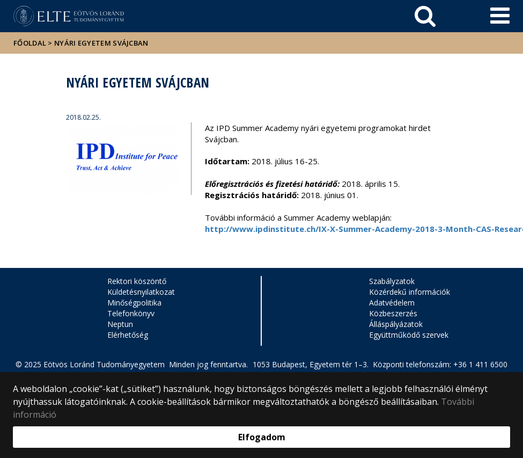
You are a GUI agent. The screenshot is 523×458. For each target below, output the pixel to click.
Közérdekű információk (409, 292)
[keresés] (425, 16)
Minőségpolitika (134, 302)
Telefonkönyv (130, 313)
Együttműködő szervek (408, 335)
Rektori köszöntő (136, 281)
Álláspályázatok (396, 324)
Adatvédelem (392, 302)
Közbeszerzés (393, 313)
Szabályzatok (392, 281)
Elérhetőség (127, 335)
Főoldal (30, 43)
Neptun (120, 324)
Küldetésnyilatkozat (141, 292)
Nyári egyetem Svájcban (101, 43)
